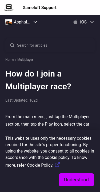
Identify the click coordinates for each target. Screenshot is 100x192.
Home (9, 60)
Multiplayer (25, 60)
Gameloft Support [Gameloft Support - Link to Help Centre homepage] (39, 7)
